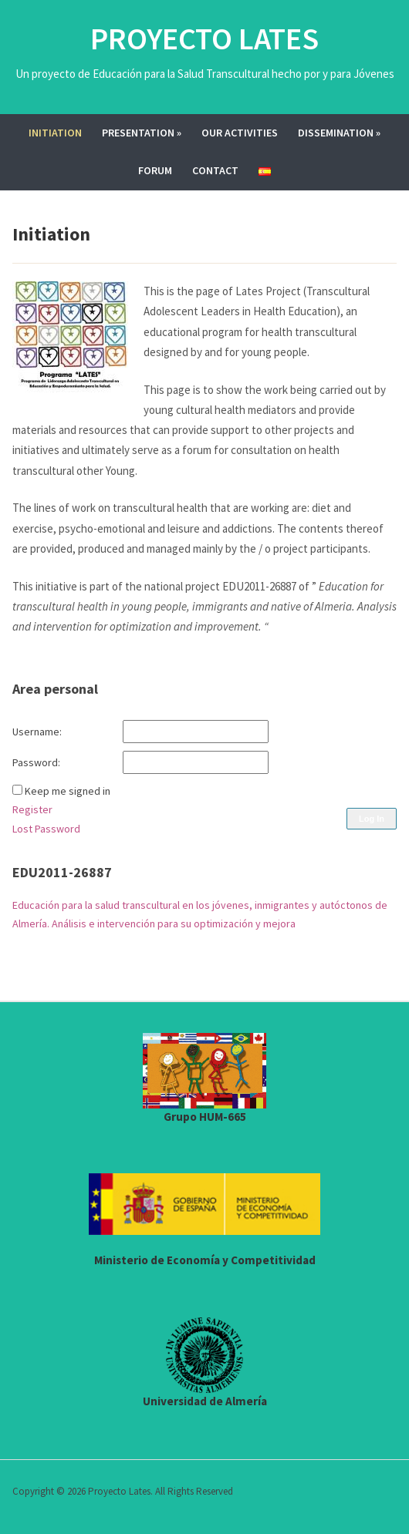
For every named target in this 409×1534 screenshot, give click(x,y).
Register (32, 809)
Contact (215, 170)
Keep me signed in (67, 791)
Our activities (239, 133)
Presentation (141, 133)
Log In (371, 818)
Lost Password (46, 829)
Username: (37, 731)
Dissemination (339, 133)
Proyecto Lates (204, 38)
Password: (36, 762)
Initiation (55, 133)
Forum (155, 170)
